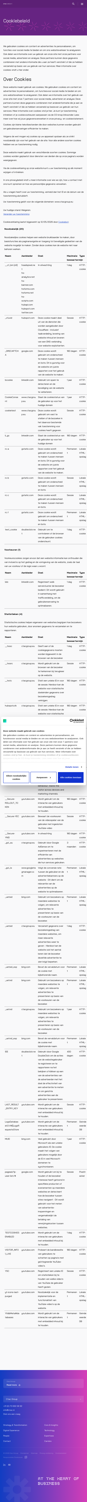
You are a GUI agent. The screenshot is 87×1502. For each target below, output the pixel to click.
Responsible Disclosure (13, 1457)
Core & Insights (51, 1425)
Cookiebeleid (60, 1453)
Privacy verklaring (46, 1453)
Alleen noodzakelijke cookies (16, 777)
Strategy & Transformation (15, 1425)
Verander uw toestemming (16, 214)
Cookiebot (63, 221)
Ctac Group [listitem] (11, 1399)
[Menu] (82, 4)
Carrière (47, 1441)
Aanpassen (43, 777)
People (6, 1436)
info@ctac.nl (9, 1410)
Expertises (49, 1436)
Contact (7, 1441)
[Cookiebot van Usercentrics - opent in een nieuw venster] (72, 721)
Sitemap (34, 1453)
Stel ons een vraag (11, 1414)
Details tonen (71, 767)
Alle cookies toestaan (70, 777)
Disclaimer (24, 1453)
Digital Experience (11, 1430)
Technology (49, 1430)
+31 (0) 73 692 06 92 (12, 1406)
